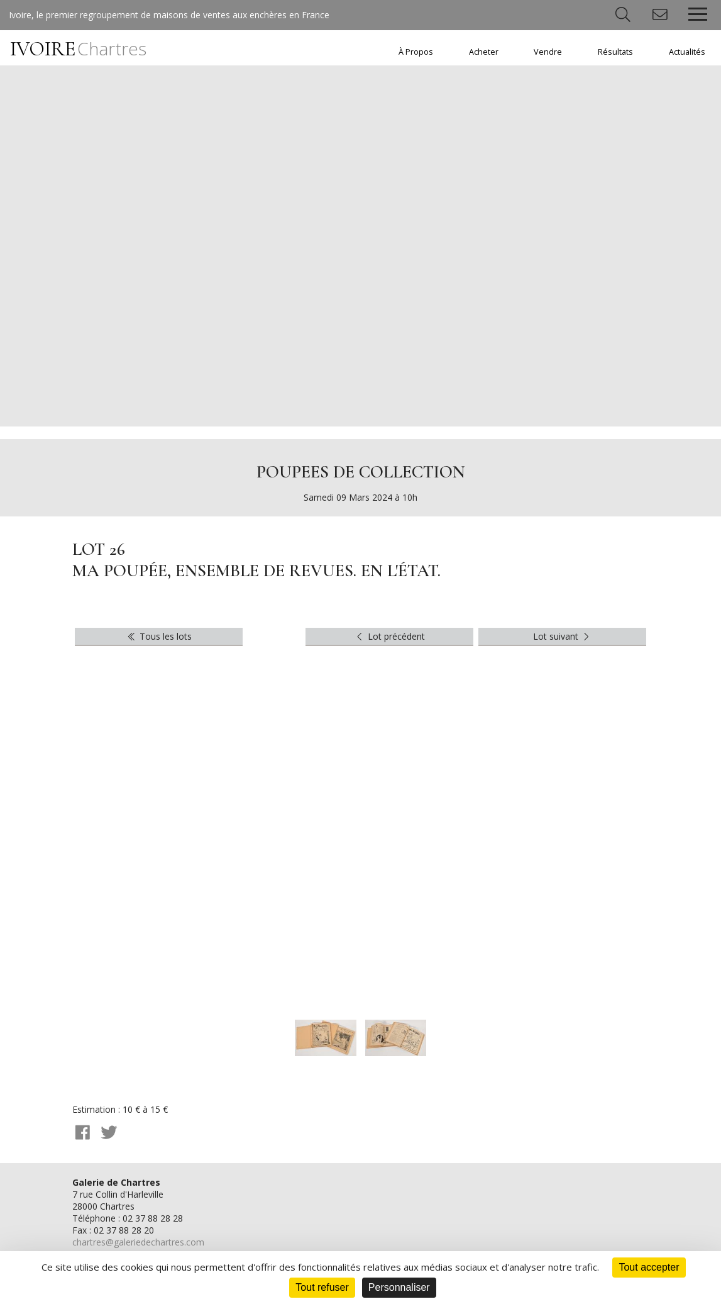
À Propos (416, 52)
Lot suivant (562, 636)
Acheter (483, 52)
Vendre (548, 52)
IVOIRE (78, 48)
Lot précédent (389, 636)
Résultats (615, 52)
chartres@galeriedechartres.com (138, 1242)
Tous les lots (159, 636)
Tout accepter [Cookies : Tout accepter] (649, 1267)
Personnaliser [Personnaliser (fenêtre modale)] (399, 1287)
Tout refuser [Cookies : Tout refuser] (321, 1287)
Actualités (687, 52)
